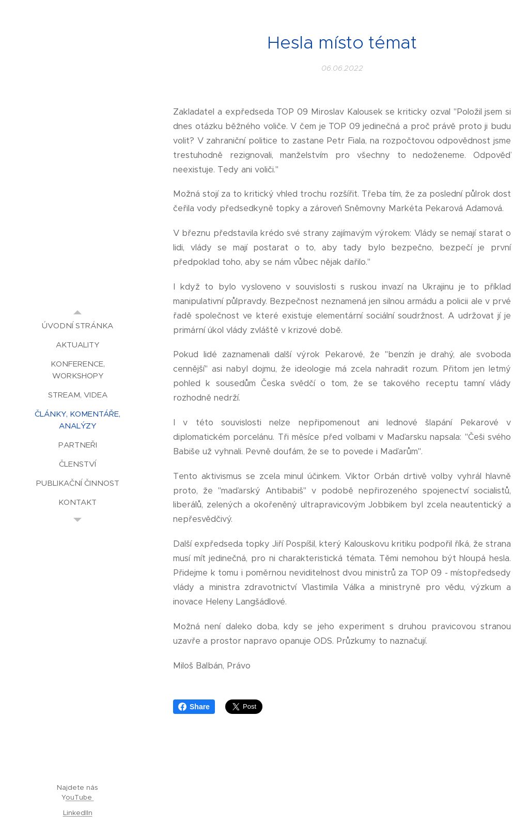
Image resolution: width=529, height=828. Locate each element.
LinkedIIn (77, 812)
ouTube (80, 797)
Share (194, 707)
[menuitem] (77, 325)
